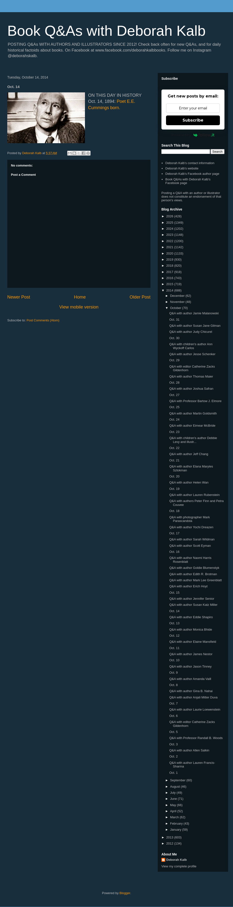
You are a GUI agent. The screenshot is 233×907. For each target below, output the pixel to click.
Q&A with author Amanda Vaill (190, 679)
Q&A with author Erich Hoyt (188, 586)
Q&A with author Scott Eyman (190, 545)
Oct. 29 (174, 360)
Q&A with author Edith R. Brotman (193, 574)
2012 (170, 843)
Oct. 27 (174, 395)
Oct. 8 (173, 685)
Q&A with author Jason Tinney (190, 666)
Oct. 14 (174, 611)
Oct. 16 (174, 552)
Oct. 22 (174, 448)
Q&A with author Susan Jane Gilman (194, 325)
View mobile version (78, 307)
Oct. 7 (173, 703)
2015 (170, 284)
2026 (170, 216)
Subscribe (193, 120)
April (173, 811)
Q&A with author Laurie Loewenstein (194, 709)
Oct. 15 (174, 592)
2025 (170, 222)
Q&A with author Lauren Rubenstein (194, 495)
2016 (170, 278)
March (175, 817)
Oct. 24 (174, 419)
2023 (170, 235)
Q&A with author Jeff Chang (188, 454)
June (174, 799)
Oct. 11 (174, 648)
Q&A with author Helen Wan (188, 482)
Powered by (193, 135)
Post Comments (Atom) (43, 320)
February (177, 823)
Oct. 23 (174, 432)
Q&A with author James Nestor (190, 654)
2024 (170, 228)
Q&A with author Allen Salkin (189, 750)
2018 (170, 265)
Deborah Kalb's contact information (189, 163)
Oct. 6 (173, 716)
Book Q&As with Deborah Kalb (106, 31)
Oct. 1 (173, 773)
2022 (170, 241)
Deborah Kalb (176, 860)
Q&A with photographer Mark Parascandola (189, 519)
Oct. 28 (174, 382)
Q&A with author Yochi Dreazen (191, 527)
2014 (170, 290)
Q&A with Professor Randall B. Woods (196, 738)
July (173, 792)
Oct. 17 (174, 533)
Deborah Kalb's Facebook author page (192, 174)
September (178, 780)
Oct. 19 (174, 489)
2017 (170, 272)
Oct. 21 (174, 460)
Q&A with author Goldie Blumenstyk (194, 568)
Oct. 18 (174, 511)
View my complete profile (178, 866)
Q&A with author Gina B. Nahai (190, 691)
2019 (170, 259)
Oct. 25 (174, 407)
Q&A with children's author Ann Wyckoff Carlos (190, 346)
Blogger (124, 893)
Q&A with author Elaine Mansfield (192, 641)
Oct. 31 (174, 319)
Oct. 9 (173, 672)
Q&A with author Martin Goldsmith (193, 413)
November (178, 302)
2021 (170, 247)
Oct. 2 (173, 756)
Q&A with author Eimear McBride (192, 425)
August (175, 786)
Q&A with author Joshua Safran (191, 388)
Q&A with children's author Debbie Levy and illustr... (193, 440)
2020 (170, 253)
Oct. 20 (174, 476)
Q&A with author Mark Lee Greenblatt (195, 580)
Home (80, 297)
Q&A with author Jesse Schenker (192, 354)
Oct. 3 (173, 744)
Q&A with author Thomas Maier (191, 376)
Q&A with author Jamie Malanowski (194, 313)
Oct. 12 (174, 635)
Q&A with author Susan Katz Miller (193, 605)
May (173, 805)
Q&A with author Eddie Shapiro (191, 617)
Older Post (140, 297)
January (176, 829)
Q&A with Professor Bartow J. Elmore (195, 401)
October (176, 308)
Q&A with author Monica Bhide (190, 629)
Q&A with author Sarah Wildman (191, 539)
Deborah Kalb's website (181, 168)
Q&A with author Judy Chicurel (190, 332)
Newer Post (18, 297)
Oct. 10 (174, 660)
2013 (170, 837)
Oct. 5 (173, 732)
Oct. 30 (174, 338)
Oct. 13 (174, 623)
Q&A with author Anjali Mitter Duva (193, 697)
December (178, 296)
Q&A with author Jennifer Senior (191, 598)
